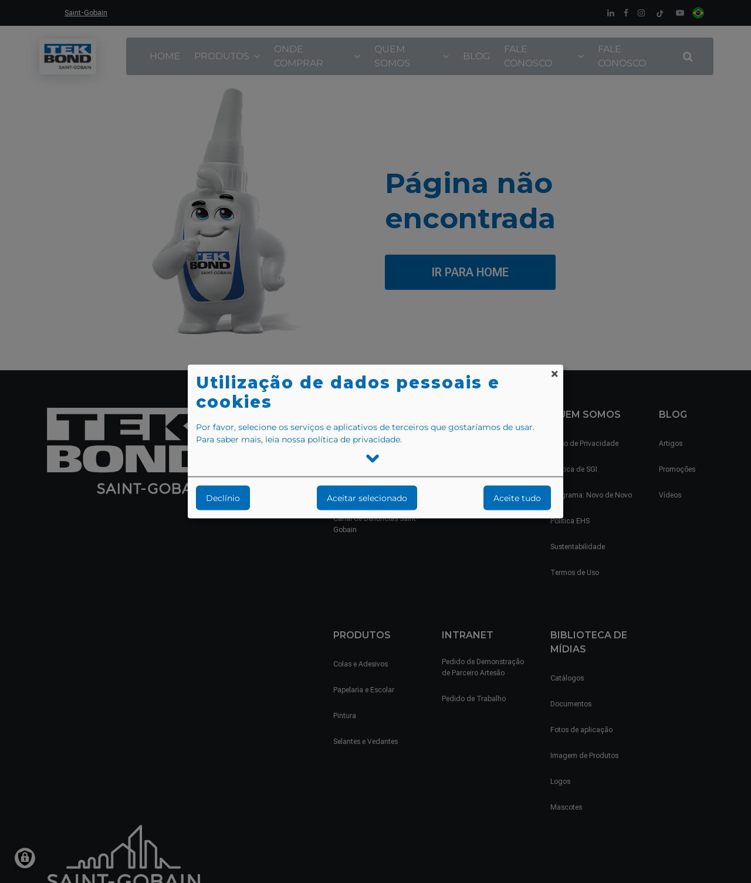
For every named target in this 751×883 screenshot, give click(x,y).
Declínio (223, 498)
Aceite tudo (517, 498)
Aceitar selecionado (367, 498)
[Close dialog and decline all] (554, 373)
